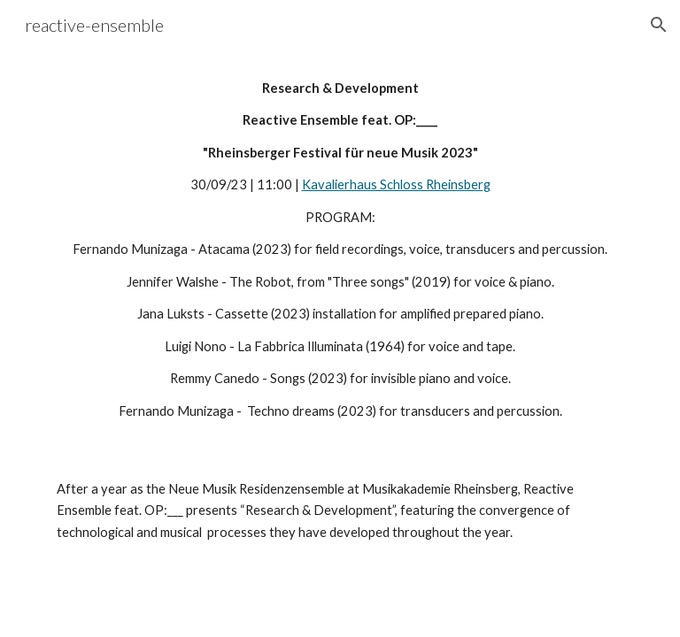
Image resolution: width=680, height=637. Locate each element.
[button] (659, 25)
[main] (340, 250)
